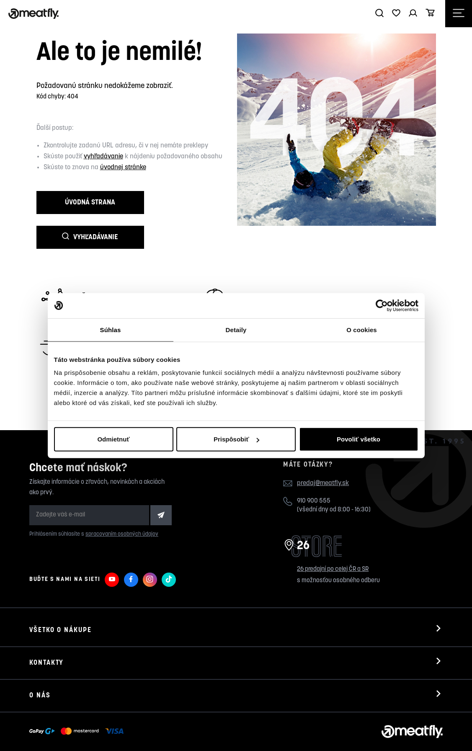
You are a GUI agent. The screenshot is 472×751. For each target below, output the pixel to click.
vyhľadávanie (103, 156)
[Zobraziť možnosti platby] (78, 708)
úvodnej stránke (123, 167)
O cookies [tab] (361, 329)
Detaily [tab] (236, 329)
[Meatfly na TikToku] (169, 557)
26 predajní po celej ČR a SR (333, 546)
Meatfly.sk (60, 733)
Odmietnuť (113, 439)
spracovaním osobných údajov (121, 511)
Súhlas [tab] (110, 329)
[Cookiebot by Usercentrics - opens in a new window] (381, 305)
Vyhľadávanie (165, 204)
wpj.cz (186, 733)
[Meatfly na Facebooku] (131, 557)
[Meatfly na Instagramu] (150, 557)
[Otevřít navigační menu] (458, 13)
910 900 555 (313, 478)
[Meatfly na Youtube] (112, 557)
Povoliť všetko (358, 439)
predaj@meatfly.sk (323, 460)
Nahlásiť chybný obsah (115, 733)
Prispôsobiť (236, 439)
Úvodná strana (77, 204)
